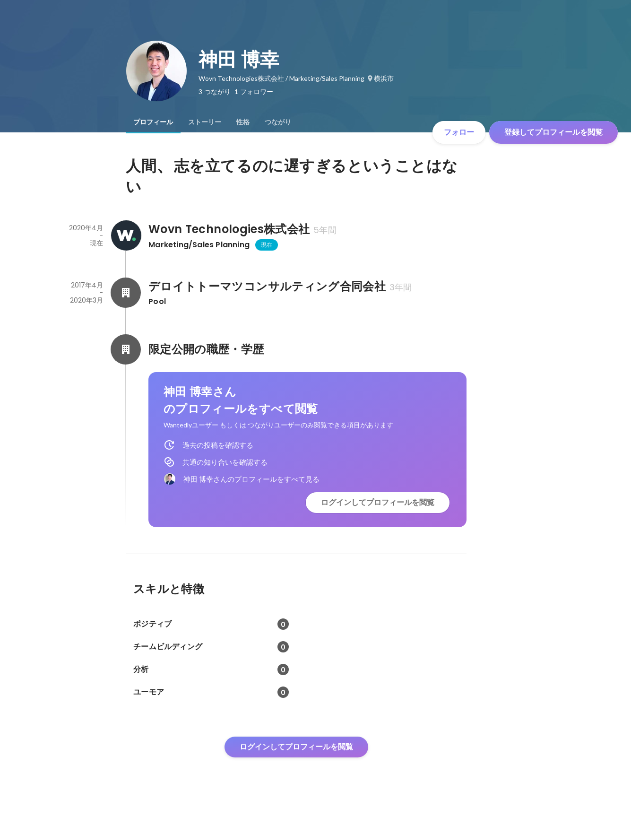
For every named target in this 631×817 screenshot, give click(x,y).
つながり (278, 122)
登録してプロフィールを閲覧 (553, 132)
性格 (243, 122)
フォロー (459, 132)
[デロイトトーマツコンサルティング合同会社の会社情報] (126, 293)
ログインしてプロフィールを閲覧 (377, 502)
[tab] (153, 122)
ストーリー (204, 122)
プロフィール (153, 122)
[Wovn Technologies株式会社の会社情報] (126, 235)
